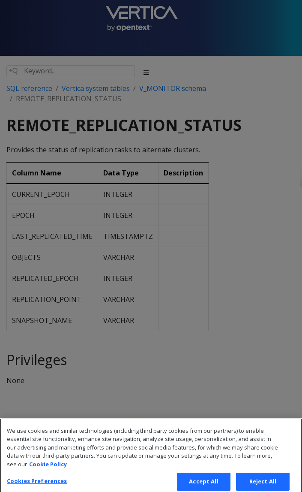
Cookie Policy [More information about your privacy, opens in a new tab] (48, 473)
